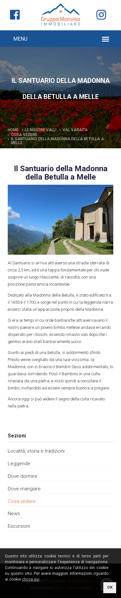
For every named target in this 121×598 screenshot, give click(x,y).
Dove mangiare (24, 489)
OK (110, 587)
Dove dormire (22, 476)
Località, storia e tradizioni (36, 451)
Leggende (19, 463)
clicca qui (30, 579)
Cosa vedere (22, 501)
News (14, 513)
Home (13, 130)
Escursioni (19, 526)
